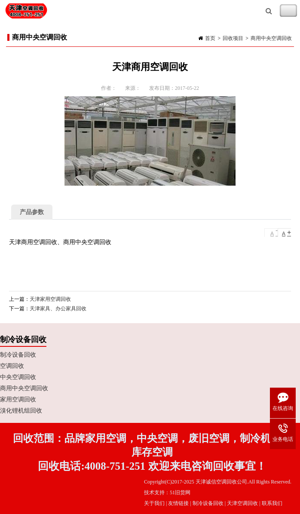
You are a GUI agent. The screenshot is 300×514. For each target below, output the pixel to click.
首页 (210, 38)
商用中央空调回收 (271, 38)
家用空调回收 (18, 399)
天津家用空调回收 (50, 299)
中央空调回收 (18, 377)
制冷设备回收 (18, 355)
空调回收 (12, 366)
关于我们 (154, 503)
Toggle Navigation (288, 10)
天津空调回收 (242, 503)
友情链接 (178, 503)
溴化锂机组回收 (21, 410)
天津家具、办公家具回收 (58, 309)
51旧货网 (180, 493)
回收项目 (233, 38)
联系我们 (272, 503)
